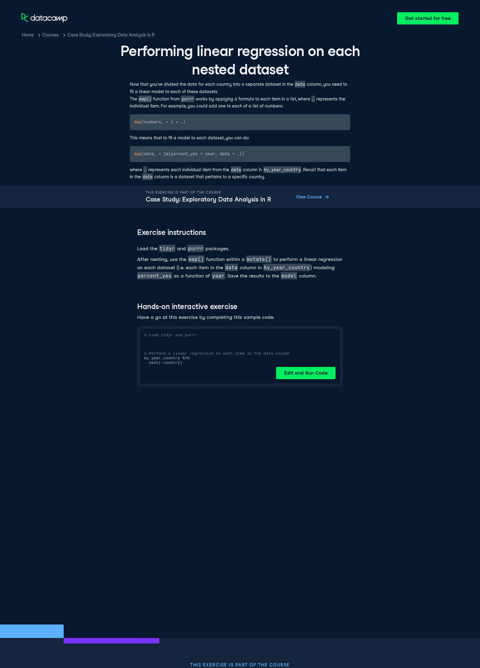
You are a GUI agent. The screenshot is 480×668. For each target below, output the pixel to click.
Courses (50, 34)
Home (28, 34)
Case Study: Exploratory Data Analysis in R (111, 34)
